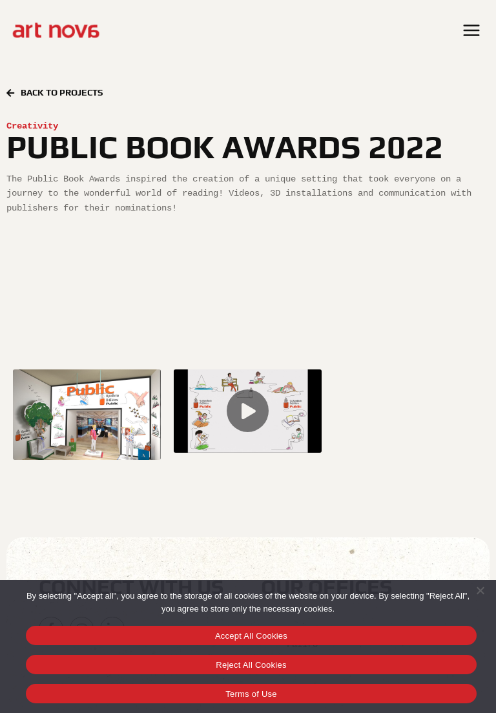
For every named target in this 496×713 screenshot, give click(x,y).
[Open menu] (473, 30)
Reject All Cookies (251, 665)
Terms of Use (251, 694)
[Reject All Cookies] (479, 590)
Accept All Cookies (251, 636)
